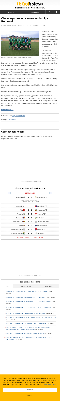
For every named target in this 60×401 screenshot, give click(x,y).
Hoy (7, 286)
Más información (50, 384)
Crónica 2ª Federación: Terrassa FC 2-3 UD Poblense (26, 298)
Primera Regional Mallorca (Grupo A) (30, 188)
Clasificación (38, 237)
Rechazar (30, 395)
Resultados (34, 12)
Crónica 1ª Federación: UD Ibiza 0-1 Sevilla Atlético (25, 333)
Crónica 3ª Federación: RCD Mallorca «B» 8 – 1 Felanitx (27, 292)
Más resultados (23, 237)
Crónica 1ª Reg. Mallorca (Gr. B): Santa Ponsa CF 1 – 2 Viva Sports (31, 317)
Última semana (26, 286)
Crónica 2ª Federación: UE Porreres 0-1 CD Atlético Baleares (28, 302)
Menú (11, 12)
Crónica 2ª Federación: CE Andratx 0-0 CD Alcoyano (25, 313)
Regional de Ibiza (18, 116)
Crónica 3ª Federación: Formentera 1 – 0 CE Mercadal (26, 323)
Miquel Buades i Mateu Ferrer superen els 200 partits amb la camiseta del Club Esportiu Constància (28, 328)
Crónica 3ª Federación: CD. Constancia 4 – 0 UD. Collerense (28, 308)
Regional (12, 120)
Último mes (48, 286)
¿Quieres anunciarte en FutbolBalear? (30, 181)
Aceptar (30, 390)
